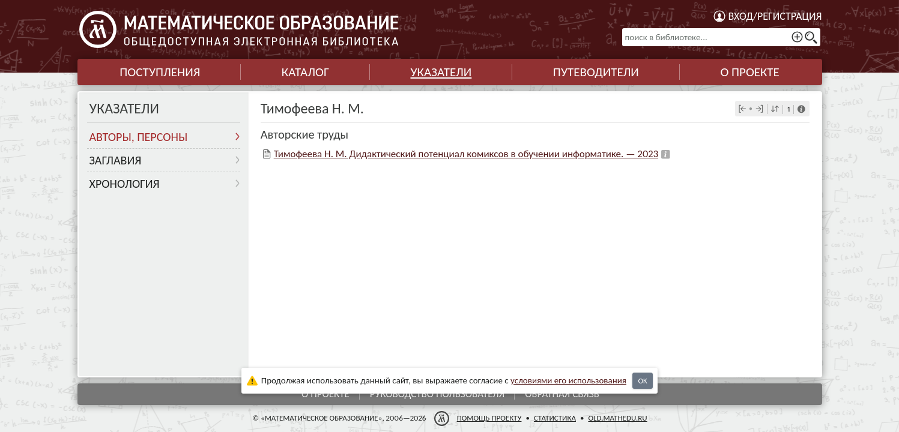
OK (642, 380)
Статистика (554, 417)
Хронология (124, 183)
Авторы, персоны (138, 137)
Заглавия (115, 160)
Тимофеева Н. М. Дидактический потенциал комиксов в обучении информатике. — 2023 (466, 154)
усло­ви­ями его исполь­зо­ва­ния (568, 380)
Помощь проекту (488, 417)
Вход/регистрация (775, 16)
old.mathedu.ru (617, 417)
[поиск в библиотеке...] (721, 37)
